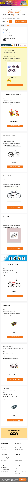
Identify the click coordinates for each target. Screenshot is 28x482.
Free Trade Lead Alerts (19, 458)
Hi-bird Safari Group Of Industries (12, 94)
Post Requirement (22, 21)
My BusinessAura (21, 6)
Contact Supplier (15, 125)
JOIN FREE (8, 7)
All (4, 32)
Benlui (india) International (10, 176)
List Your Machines (5, 469)
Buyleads (17, 14)
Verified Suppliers (13, 32)
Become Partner (18, 460)
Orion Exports (6, 305)
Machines (23, 14)
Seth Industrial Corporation (10, 264)
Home (2, 25)
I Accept (23, 479)
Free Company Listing (19, 445)
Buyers (4, 14)
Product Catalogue (19, 447)
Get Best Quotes (4, 471)
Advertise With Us (4, 447)
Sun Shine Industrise (8, 346)
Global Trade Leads (19, 449)
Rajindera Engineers (8, 50)
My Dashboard (18, 457)
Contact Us (3, 449)
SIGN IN (2, 7)
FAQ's (16, 468)
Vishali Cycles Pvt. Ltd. (9, 135)
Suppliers (10, 14)
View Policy (13, 480)
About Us (3, 445)
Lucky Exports (7, 388)
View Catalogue (14, 85)
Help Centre (17, 469)
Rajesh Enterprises (8, 217)
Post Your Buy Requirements (7, 457)
